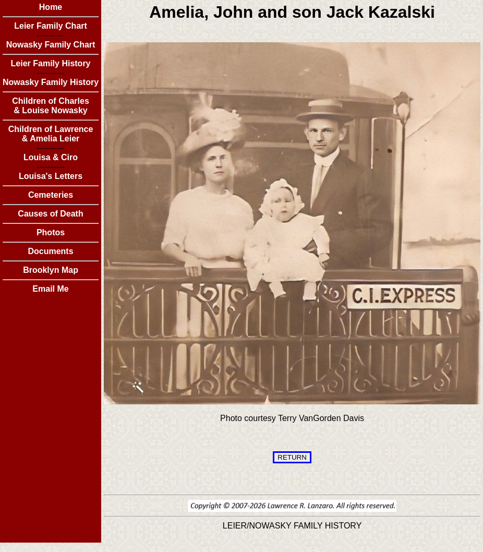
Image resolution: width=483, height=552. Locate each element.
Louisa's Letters (50, 176)
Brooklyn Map (50, 270)
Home (50, 7)
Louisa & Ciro (50, 157)
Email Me (50, 288)
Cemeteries (50, 194)
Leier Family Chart (50, 25)
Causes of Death (50, 213)
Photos (51, 232)
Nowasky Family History (51, 82)
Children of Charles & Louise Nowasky (50, 106)
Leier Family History (51, 63)
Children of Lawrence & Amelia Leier (50, 134)
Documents (50, 251)
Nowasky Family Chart (50, 44)
